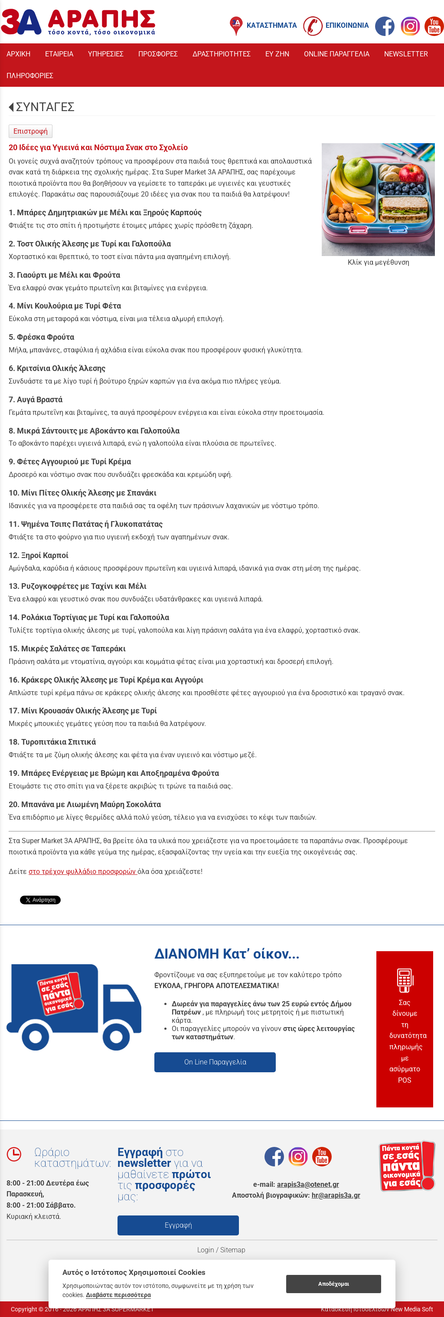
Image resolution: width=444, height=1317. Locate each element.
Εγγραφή (178, 1225)
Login (205, 1250)
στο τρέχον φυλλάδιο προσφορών (83, 871)
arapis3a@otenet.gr (308, 1184)
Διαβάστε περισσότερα (118, 1294)
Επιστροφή (30, 131)
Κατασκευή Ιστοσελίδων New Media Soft (377, 1309)
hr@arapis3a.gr (336, 1195)
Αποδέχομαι (333, 1284)
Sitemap (233, 1250)
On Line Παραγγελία (215, 1062)
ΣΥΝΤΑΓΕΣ (45, 107)
